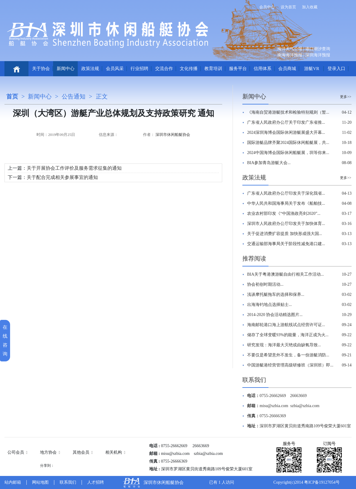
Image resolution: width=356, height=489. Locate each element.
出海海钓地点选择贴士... (269, 304)
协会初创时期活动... (265, 284)
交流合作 (164, 68)
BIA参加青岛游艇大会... (269, 163)
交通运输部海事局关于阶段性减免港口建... (286, 244)
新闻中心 (65, 68)
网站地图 (40, 482)
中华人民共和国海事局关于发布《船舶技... (286, 203)
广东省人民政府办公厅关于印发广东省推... (286, 122)
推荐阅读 (254, 258)
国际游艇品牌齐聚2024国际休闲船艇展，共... (288, 142)
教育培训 (213, 68)
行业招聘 (139, 68)
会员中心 (267, 7)
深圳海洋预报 (317, 55)
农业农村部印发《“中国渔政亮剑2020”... (283, 213)
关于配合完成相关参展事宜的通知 (62, 177)
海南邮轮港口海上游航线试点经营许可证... (286, 325)
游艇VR (311, 68)
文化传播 (189, 68)
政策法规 (90, 68)
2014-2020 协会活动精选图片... (275, 314)
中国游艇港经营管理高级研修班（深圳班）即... (290, 365)
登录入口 (336, 68)
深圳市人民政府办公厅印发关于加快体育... (286, 223)
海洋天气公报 (289, 49)
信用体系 (262, 68)
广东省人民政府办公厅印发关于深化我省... (286, 193)
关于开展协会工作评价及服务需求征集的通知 (74, 168)
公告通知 (73, 96)
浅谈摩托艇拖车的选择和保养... (275, 294)
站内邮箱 (12, 482)
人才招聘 (95, 482)
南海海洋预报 (289, 55)
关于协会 (41, 68)
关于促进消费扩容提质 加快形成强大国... (284, 233)
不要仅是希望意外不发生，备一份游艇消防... (288, 355)
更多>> (345, 97)
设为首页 (288, 7)
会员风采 (115, 68)
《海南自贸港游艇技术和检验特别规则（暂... (288, 112)
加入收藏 (309, 7)
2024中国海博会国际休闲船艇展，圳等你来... (288, 152)
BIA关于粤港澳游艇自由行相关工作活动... (285, 274)
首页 (12, 96)
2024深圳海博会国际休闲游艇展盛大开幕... (286, 132)
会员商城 (287, 68)
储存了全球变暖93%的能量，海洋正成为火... (287, 335)
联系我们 (254, 380)
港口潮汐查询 (317, 49)
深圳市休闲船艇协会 (172, 134)
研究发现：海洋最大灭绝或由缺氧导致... (284, 345)
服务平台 (238, 68)
